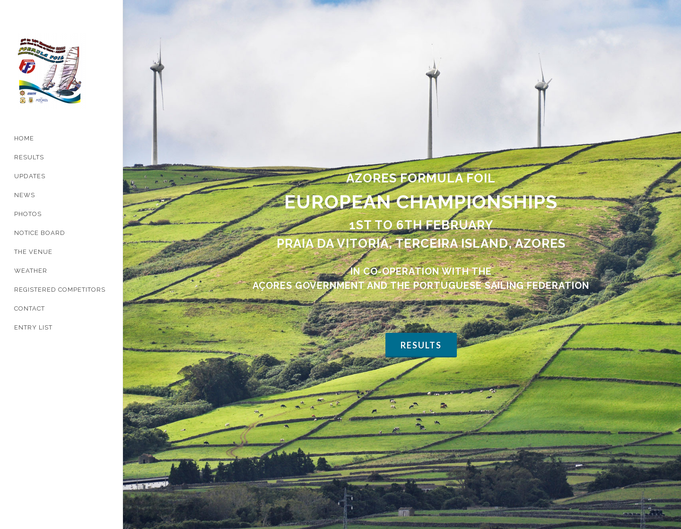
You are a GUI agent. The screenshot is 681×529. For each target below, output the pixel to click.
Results (421, 251)
